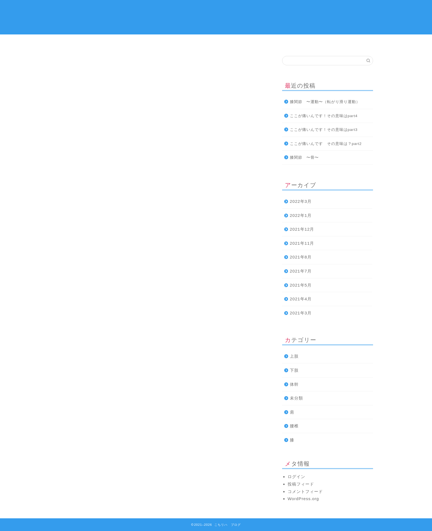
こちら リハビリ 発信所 (216, 16)
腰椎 (294, 426)
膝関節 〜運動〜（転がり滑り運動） (325, 102)
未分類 (296, 398)
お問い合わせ (347, 42)
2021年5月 (301, 285)
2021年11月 (302, 243)
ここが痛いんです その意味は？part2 (326, 144)
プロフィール (137, 42)
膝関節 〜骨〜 (304, 157)
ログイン (296, 476)
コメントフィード (305, 491)
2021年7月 (301, 271)
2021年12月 (302, 229)
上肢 (189, 42)
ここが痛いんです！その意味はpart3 (324, 130)
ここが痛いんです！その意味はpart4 (324, 116)
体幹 (242, 42)
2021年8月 (301, 257)
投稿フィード (301, 484)
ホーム (85, 42)
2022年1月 (301, 215)
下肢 (294, 42)
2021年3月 (301, 313)
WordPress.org (303, 498)
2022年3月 (301, 201)
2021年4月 (301, 299)
